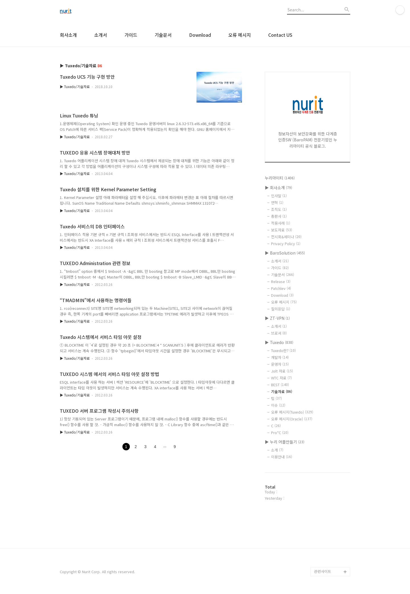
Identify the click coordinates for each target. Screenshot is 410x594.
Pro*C (279, 432)
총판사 (279, 216)
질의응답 (280, 309)
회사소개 (68, 34)
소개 (277, 450)
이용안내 (281, 456)
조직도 (279, 209)
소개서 (100, 34)
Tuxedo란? (283, 350)
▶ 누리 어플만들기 (284, 442)
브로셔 (279, 333)
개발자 (280, 357)
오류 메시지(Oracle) (291, 419)
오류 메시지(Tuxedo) (292, 412)
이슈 (278, 405)
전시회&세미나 (286, 236)
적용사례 (280, 223)
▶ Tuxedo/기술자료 (75, 86)
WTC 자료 (281, 378)
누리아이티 (280, 178)
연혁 (277, 202)
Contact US (280, 34)
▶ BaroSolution (285, 253)
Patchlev (281, 288)
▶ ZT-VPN (277, 318)
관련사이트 (322, 571)
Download (200, 34)
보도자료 (281, 230)
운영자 (280, 364)
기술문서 (163, 34)
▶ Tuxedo (279, 342)
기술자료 (281, 391)
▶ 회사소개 (278, 187)
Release (280, 281)
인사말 (279, 195)
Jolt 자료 (282, 371)
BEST (280, 384)
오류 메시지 (239, 34)
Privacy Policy (285, 243)
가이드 (130, 34)
